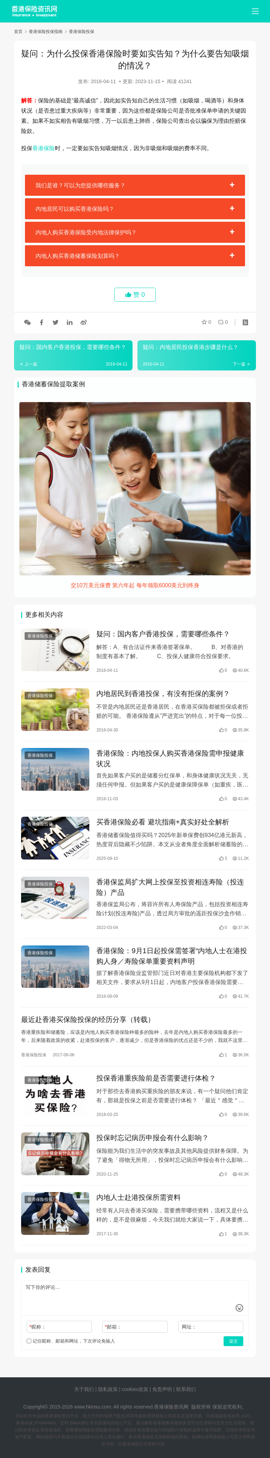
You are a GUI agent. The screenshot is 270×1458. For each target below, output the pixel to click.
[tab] (135, 185)
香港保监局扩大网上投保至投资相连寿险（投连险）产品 (170, 890)
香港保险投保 (40, 636)
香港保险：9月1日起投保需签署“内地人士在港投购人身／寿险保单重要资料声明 (171, 959)
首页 (18, 31)
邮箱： (113, 1333)
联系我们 (186, 1389)
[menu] (255, 11)
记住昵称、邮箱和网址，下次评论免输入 (71, 1347)
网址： (189, 1333)
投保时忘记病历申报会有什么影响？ (152, 1143)
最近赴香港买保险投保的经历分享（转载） (88, 1024)
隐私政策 (108, 1389)
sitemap (140, 1398)
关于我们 (84, 1389)
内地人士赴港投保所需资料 (138, 1204)
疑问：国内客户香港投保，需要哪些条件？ (163, 634)
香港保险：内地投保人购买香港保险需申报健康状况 (170, 760)
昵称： (37, 1333)
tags (125, 1398)
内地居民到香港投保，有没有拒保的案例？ (163, 694)
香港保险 (43, 148)
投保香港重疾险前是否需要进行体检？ (156, 1083)
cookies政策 (135, 1389)
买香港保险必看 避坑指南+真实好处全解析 (162, 824)
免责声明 (162, 1389)
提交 (233, 1347)
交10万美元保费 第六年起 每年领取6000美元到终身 (135, 585)
